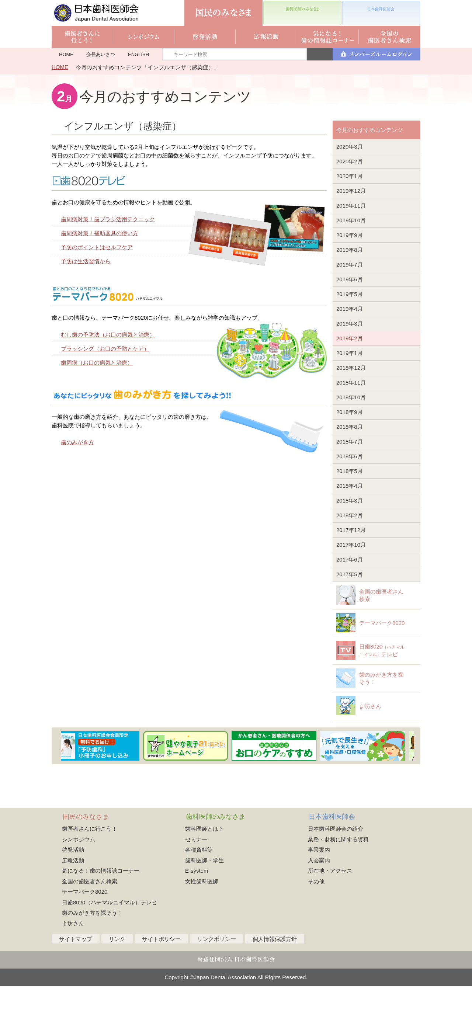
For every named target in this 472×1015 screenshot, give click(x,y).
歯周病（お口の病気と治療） (97, 362)
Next (415, 775)
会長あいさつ (100, 54)
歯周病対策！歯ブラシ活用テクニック (108, 219)
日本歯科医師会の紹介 (335, 858)
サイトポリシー (161, 968)
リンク (117, 968)
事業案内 (319, 879)
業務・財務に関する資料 (338, 868)
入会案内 (319, 889)
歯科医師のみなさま (216, 845)
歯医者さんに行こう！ (89, 858)
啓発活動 (73, 879)
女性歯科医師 (201, 910)
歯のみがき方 (77, 442)
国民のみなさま (86, 845)
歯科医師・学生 (204, 889)
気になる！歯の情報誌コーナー (100, 900)
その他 (316, 910)
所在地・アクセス (330, 900)
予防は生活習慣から (86, 261)
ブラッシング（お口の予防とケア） (105, 348)
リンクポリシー (216, 968)
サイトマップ (75, 968)
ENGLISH (138, 54)
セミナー (196, 868)
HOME (66, 54)
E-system (196, 900)
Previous (57, 775)
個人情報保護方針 (275, 968)
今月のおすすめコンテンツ (369, 130)
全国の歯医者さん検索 (89, 910)
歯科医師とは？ (204, 858)
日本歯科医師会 (332, 845)
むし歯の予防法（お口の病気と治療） (108, 334)
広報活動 (73, 889)
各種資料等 (199, 879)
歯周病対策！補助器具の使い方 (99, 233)
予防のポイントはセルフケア (97, 247)
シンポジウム (78, 868)
